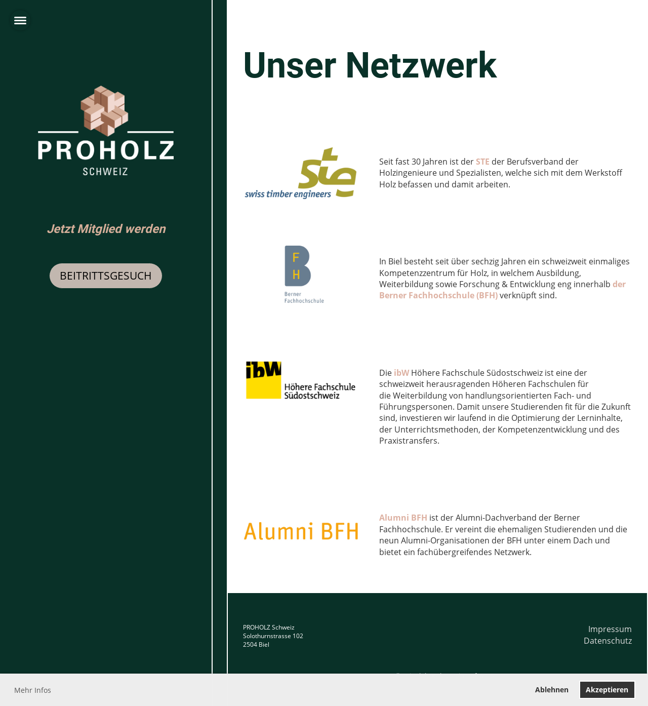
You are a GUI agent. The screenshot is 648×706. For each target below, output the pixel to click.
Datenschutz (608, 640)
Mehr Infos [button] (32, 690)
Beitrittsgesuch (106, 275)
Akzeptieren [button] (607, 689)
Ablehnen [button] (552, 689)
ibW (401, 372)
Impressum (610, 629)
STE (483, 161)
